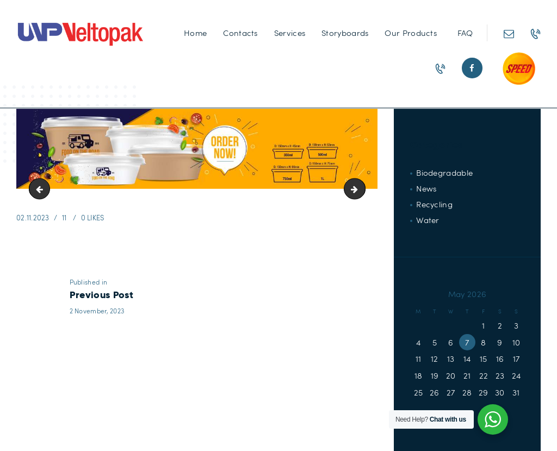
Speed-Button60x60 (42, 188)
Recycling (434, 204)
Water (428, 219)
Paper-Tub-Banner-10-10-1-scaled (361, 188)
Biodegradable (444, 172)
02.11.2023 (32, 218)
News (426, 188)
